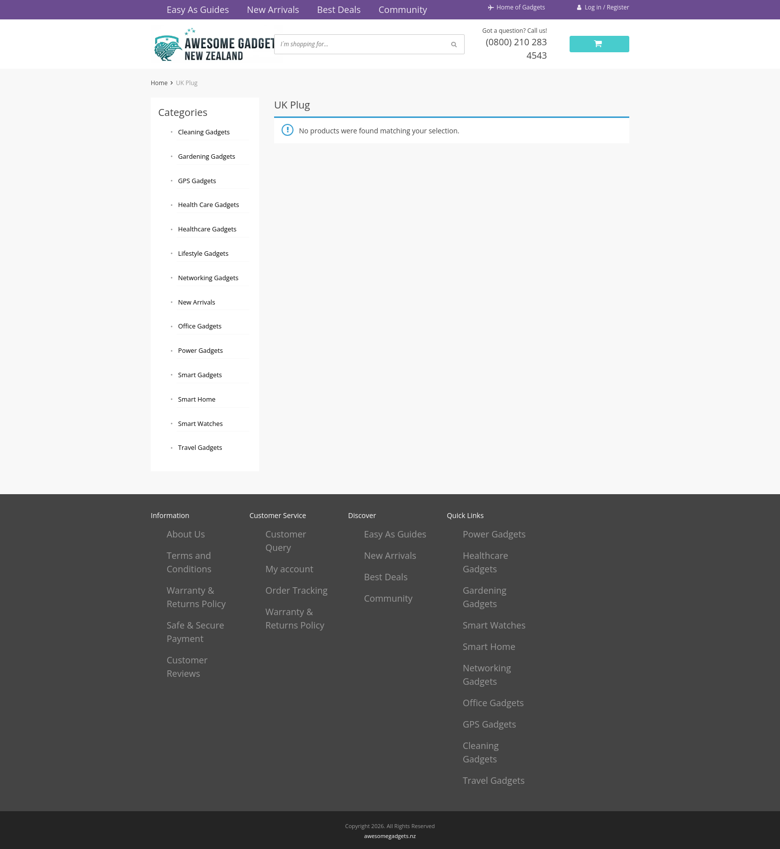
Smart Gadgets (200, 374)
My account (289, 569)
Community (403, 9)
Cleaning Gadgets (204, 131)
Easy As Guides (198, 9)
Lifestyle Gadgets (203, 253)
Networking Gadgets (208, 277)
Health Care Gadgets (208, 204)
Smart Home (196, 399)
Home (159, 83)
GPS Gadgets (197, 180)
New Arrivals (273, 9)
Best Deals (339, 9)
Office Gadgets (199, 325)
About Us (186, 534)
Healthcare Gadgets (207, 228)
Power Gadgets (200, 350)
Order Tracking (296, 590)
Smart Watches (200, 423)
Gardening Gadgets (206, 156)
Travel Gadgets (200, 447)
